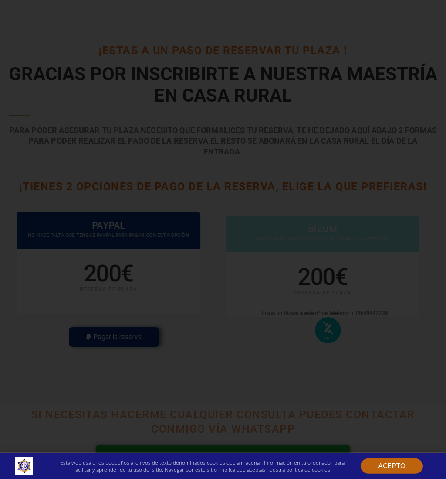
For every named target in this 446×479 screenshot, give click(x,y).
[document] (223, 239)
